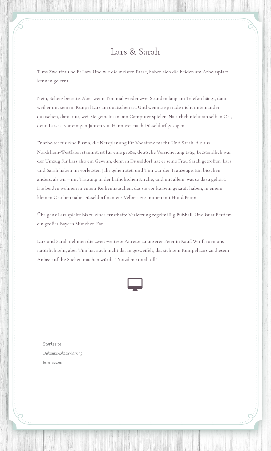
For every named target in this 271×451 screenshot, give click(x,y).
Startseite (52, 344)
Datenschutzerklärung (63, 353)
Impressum (52, 363)
